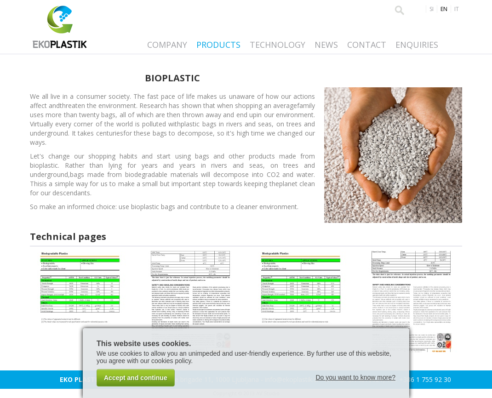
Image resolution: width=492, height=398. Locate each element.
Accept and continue (135, 377)
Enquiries (416, 44)
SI (431, 9)
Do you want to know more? (355, 377)
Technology (277, 44)
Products (218, 44)
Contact (366, 44)
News (326, 44)
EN (444, 9)
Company (167, 44)
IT (456, 9)
